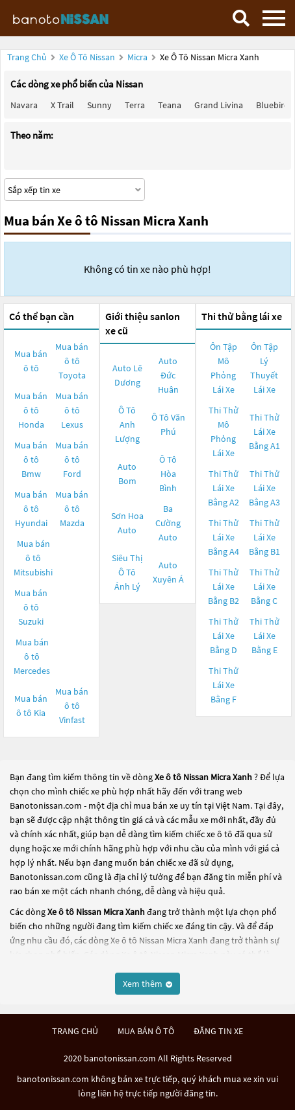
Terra (135, 105)
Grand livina (218, 105)
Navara (24, 105)
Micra (138, 57)
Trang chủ (27, 57)
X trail (62, 105)
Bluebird (272, 105)
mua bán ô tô (146, 1031)
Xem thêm (147, 983)
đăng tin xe (218, 1031)
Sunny (99, 105)
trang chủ (75, 1031)
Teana (169, 105)
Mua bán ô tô (30, 361)
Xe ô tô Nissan (87, 57)
